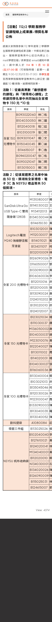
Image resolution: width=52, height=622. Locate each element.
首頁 (8, 14)
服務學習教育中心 (20, 14)
